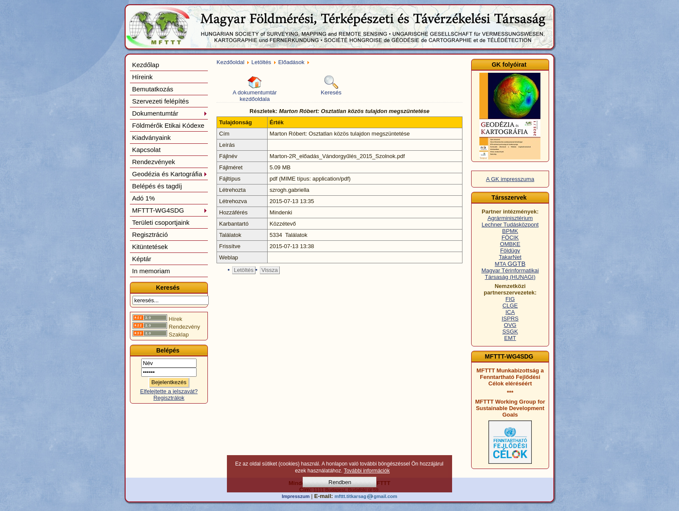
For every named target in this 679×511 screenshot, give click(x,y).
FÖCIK (510, 237)
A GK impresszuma (510, 179)
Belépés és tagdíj (157, 186)
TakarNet (510, 257)
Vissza (270, 270)
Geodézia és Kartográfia (169, 174)
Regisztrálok (168, 398)
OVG (510, 325)
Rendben (340, 482)
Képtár (141, 258)
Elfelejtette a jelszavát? (169, 391)
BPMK (510, 231)
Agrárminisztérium (510, 218)
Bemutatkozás (152, 89)
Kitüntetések (150, 246)
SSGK (510, 331)
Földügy (510, 250)
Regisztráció (150, 234)
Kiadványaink (151, 137)
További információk (367, 471)
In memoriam (151, 271)
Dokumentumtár (169, 113)
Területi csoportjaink (161, 222)
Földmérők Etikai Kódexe (168, 125)
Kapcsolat (146, 149)
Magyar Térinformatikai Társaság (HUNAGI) (510, 273)
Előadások (291, 62)
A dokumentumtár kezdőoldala (255, 88)
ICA (510, 312)
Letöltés (262, 62)
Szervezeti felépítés (160, 101)
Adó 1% (143, 198)
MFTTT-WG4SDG (169, 210)
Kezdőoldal (230, 62)
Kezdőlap (145, 64)
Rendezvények (153, 161)
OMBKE (510, 244)
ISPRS (509, 318)
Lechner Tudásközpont (510, 224)
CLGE (509, 305)
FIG (510, 299)
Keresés (331, 85)
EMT (510, 338)
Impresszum (296, 496)
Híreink (142, 77)
